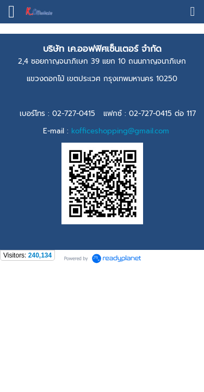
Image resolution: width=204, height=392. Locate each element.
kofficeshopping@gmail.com (120, 131)
